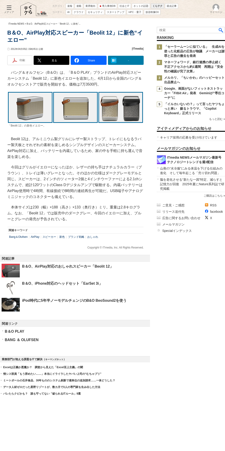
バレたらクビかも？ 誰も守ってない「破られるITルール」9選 (42, 393)
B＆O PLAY (14, 331)
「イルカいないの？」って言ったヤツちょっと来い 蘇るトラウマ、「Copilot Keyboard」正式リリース (194, 108)
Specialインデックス (177, 231)
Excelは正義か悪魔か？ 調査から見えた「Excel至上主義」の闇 (43, 367)
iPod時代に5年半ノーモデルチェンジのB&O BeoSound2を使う (74, 300)
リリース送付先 (173, 211)
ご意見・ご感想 (173, 205)
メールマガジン (173, 224)
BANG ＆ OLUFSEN (21, 340)
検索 (221, 30)
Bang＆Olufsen (18, 236)
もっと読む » (217, 119)
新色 (62, 236)
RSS (213, 205)
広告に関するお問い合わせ (181, 218)
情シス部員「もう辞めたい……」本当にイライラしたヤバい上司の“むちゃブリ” (52, 373)
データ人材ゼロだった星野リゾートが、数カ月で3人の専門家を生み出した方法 (51, 387)
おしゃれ (92, 236)
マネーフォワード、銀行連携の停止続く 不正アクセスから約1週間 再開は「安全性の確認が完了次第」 (194, 66)
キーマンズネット (54, 359)
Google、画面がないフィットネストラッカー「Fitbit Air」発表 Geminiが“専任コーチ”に (194, 93)
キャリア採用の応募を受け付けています (188, 137)
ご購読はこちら (213, 195)
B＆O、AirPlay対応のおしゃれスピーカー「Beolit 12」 (67, 266)
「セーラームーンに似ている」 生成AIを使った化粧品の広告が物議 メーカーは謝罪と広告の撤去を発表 (194, 51)
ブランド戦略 (76, 236)
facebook (216, 211)
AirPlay (35, 236)
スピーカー (49, 236)
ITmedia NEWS (16, 24)
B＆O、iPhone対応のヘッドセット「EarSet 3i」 (62, 283)
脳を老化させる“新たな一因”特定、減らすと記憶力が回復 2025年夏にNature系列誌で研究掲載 (192, 184)
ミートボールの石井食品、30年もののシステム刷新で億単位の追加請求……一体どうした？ (59, 380)
